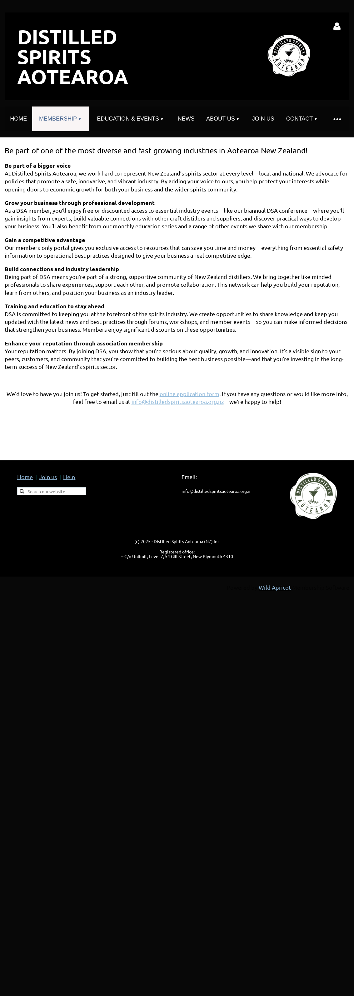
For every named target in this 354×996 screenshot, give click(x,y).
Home (25, 476)
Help (69, 476)
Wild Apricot (275, 587)
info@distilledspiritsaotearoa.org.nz (178, 401)
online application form (189, 393)
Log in (337, 26)
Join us (48, 476)
